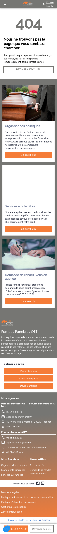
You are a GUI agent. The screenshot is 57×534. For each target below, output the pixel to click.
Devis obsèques (28, 371)
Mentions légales (10, 492)
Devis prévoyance (28, 378)
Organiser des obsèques (14, 464)
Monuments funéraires (13, 469)
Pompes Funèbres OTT (14, 432)
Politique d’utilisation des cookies (18, 501)
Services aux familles (12, 474)
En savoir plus (28, 155)
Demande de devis (42, 528)
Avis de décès (37, 464)
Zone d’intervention (11, 511)
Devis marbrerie (28, 385)
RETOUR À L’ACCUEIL (28, 69)
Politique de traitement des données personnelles (27, 497)
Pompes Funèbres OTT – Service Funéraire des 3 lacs (28, 405)
